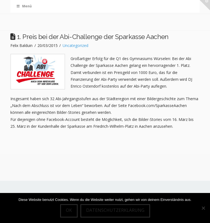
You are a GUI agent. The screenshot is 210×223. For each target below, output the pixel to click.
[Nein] (203, 208)
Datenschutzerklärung (115, 210)
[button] (205, 5)
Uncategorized (75, 45)
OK (69, 210)
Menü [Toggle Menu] (24, 6)
